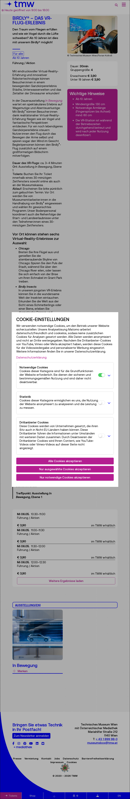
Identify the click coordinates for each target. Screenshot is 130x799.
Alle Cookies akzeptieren (65, 461)
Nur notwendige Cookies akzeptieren (65, 477)
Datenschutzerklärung (31, 357)
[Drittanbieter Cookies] (101, 435)
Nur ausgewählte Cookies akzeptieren (65, 469)
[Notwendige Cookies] (101, 375)
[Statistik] (101, 402)
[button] (109, 375)
